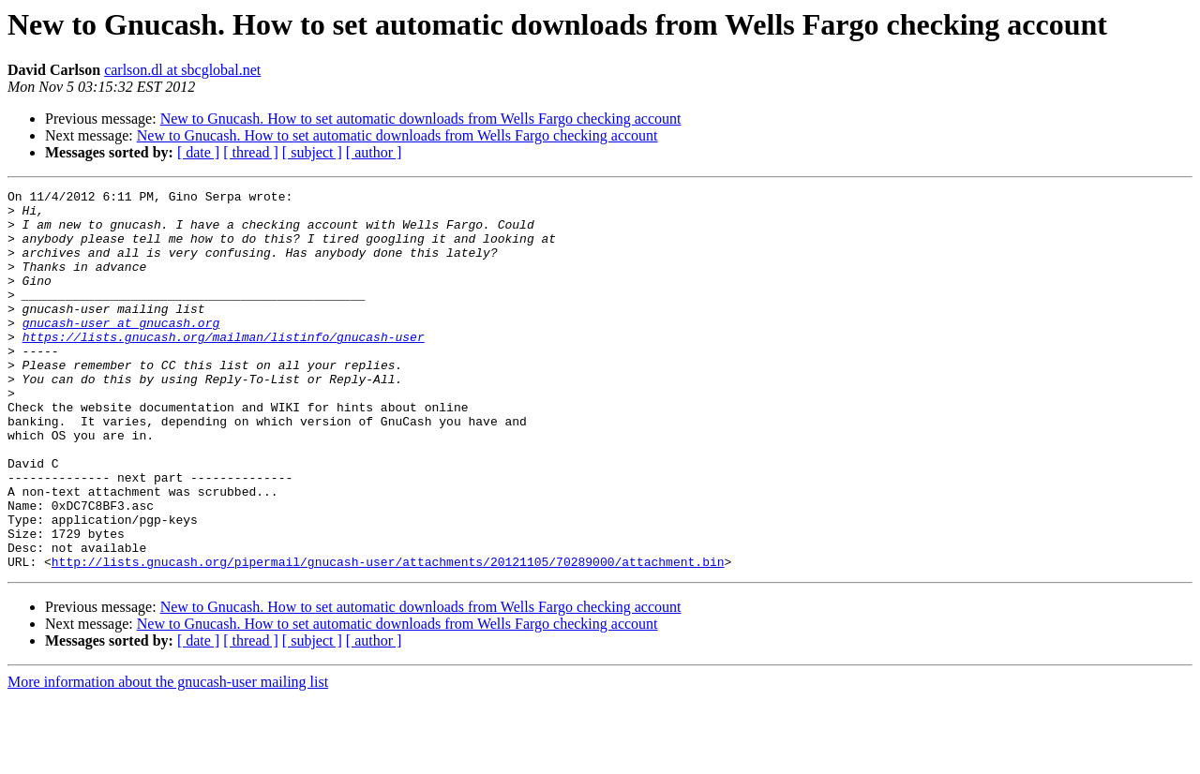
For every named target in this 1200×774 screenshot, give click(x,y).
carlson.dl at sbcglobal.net (182, 70)
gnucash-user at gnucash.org (121, 350)
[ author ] (374, 152)
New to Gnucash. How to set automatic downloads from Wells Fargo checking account (421, 119)
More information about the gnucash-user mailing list (168, 758)
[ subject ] (312, 152)
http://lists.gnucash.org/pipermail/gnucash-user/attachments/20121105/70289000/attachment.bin (388, 637)
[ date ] (198, 152)
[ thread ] (250, 152)
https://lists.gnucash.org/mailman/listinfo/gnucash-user (223, 367)
